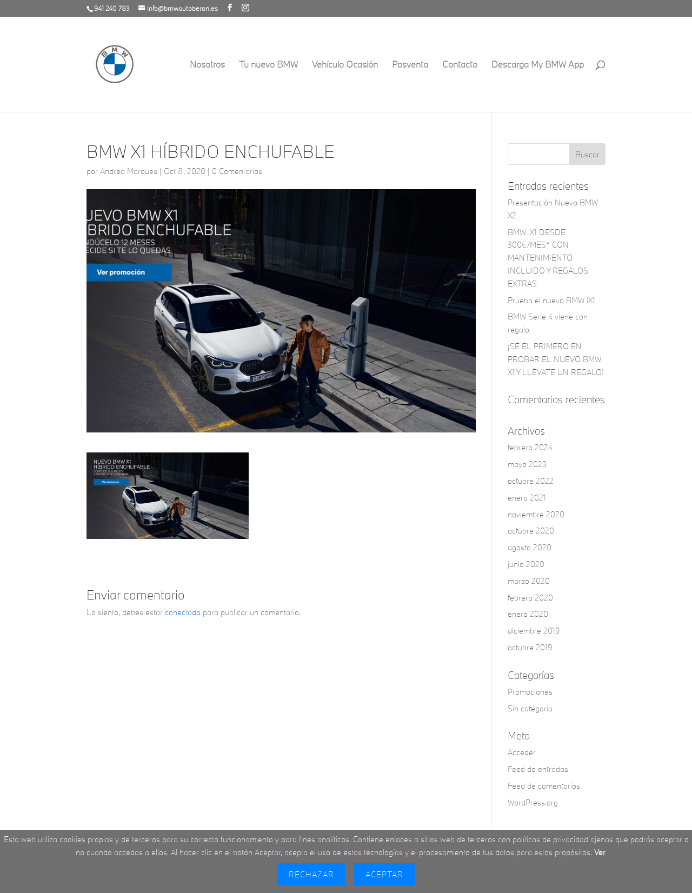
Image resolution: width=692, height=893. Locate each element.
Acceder (522, 752)
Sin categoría (530, 708)
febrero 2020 (530, 597)
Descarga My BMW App (537, 65)
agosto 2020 (529, 547)
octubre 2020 (531, 530)
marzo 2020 (529, 581)
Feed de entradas (538, 769)
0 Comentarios (237, 171)
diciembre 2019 (534, 630)
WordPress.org (533, 802)
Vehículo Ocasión (345, 65)
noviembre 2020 (536, 514)
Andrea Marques (128, 171)
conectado (183, 612)
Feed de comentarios (544, 786)
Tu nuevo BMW (268, 65)
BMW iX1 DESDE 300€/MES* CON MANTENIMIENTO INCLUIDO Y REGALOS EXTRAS (548, 258)
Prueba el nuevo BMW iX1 (551, 300)
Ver (600, 852)
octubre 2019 (530, 647)
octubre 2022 (531, 481)
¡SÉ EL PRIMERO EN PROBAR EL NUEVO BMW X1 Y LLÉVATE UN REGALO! (556, 359)
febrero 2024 (530, 447)
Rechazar (311, 874)
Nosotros (207, 65)
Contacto (459, 65)
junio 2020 (526, 564)
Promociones (530, 692)
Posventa (410, 65)
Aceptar (384, 874)
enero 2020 (528, 614)
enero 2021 (527, 497)
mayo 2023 (527, 464)
